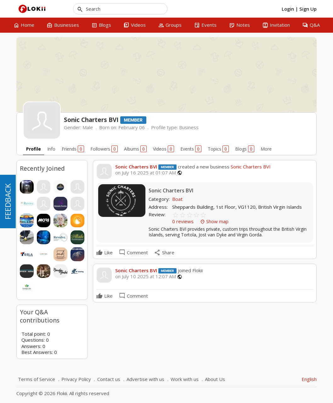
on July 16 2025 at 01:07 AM (145, 173)
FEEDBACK (8, 201)
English (309, 379)
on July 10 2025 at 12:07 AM (145, 276)
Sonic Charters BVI (136, 166)
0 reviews (183, 221)
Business (189, 127)
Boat (177, 199)
